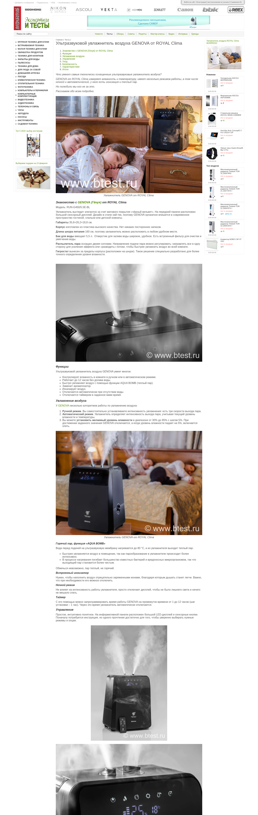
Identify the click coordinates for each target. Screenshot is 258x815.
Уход (64, 61)
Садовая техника (28, 124)
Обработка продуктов (30, 52)
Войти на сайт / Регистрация (195, 2)
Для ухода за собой (29, 70)
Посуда (22, 76)
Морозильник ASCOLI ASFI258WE (229, 97)
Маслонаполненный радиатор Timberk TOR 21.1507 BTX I (230, 189)
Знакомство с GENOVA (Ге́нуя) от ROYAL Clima (87, 50)
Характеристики (70, 66)
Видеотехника (26, 100)
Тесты (67, 40)
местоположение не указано (218, 2)
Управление (68, 59)
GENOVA (63, 405)
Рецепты (142, 34)
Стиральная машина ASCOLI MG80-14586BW (230, 114)
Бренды (195, 34)
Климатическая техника (31, 80)
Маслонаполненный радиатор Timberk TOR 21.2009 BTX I (230, 206)
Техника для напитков (30, 56)
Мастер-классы (158, 34)
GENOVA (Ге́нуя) (89, 202)
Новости (99, 34)
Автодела (23, 113)
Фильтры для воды (28, 59)
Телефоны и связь (28, 106)
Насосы (22, 117)
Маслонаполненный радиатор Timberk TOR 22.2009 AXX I (230, 224)
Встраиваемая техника (31, 45)
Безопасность (69, 64)
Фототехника (25, 87)
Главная (59, 40)
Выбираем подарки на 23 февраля (31, 163)
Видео (171, 34)
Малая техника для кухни (32, 49)
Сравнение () (236, 2)
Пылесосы (24, 63)
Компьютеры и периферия (33, 90)
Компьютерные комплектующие (27, 95)
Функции (66, 53)
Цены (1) (228, 214)
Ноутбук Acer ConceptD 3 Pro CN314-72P (231, 131)
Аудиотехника (26, 103)
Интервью (183, 34)
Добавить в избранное (24, 3)
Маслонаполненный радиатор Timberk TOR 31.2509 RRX (230, 171)
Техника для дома (28, 66)
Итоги (65, 69)
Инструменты (25, 120)
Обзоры (120, 34)
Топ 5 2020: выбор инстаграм (29, 131)
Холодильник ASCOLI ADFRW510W (229, 79)
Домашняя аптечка (29, 73)
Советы (131, 34)
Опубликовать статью (67, 3)
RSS (53, 3)
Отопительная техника (31, 83)
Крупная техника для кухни (33, 42)
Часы (21, 110)
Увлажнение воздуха (73, 56)
